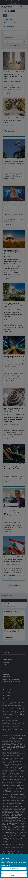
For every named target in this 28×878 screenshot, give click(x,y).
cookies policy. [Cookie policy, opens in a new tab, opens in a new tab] (6, 865)
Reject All (14, 872)
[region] (14, 866)
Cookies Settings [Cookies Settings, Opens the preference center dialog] (14, 868)
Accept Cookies (14, 875)
